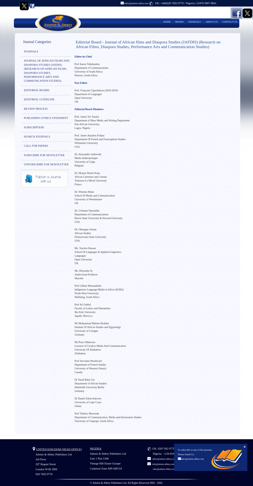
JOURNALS (194, 21)
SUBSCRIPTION (34, 127)
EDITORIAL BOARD (36, 90)
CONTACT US (229, 21)
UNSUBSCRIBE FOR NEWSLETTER (46, 164)
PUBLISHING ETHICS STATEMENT (46, 117)
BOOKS (179, 21)
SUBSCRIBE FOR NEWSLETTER (44, 155)
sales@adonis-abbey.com (192, 459)
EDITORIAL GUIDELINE (39, 99)
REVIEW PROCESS (36, 108)
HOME (167, 21)
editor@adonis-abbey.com (134, 3)
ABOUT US (211, 21)
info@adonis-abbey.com (163, 464)
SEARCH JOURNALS (37, 136)
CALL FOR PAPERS (36, 145)
